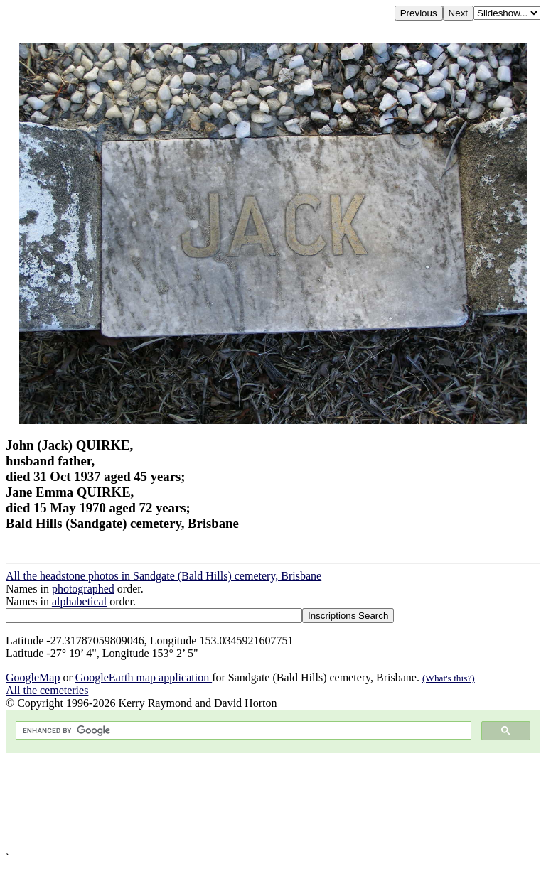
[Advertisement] (273, 802)
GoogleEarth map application (143, 677)
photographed (83, 589)
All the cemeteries (47, 690)
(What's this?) (448, 678)
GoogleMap (33, 677)
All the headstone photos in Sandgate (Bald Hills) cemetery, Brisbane (163, 576)
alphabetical (79, 601)
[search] (242, 730)
